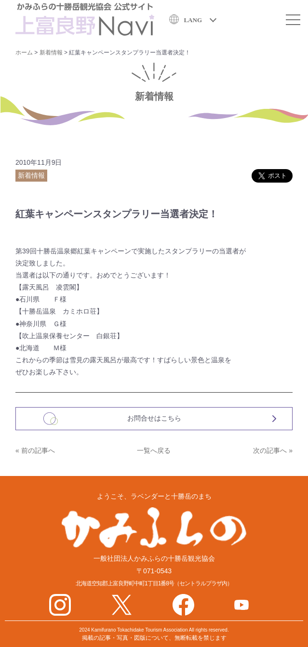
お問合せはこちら (154, 418)
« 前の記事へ (35, 450)
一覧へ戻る (154, 450)
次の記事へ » (273, 450)
